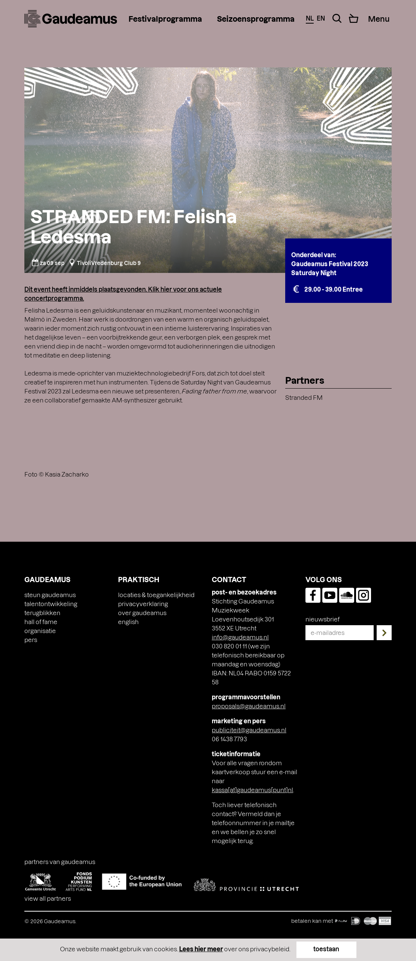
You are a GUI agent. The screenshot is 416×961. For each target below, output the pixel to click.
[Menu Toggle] (379, 18)
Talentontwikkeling (50, 603)
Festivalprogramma (165, 18)
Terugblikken (42, 612)
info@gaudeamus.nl (240, 637)
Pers (30, 639)
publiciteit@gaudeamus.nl (249, 729)
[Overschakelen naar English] (128, 621)
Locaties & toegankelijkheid (156, 594)
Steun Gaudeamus (50, 594)
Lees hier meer (201, 948)
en (321, 18)
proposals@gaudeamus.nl (249, 705)
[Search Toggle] (336, 18)
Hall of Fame (40, 621)
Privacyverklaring (143, 603)
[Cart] (353, 18)
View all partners (47, 898)
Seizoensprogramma (256, 18)
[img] (70, 18)
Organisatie (40, 630)
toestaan (326, 948)
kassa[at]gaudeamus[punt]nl (252, 789)
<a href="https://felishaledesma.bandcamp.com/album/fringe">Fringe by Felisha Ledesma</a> (151, 436)
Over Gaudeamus (142, 612)
